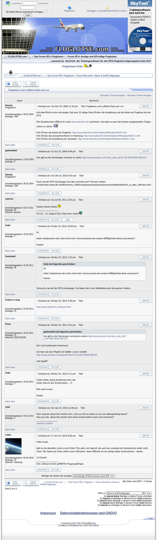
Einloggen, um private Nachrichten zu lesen (106, 11)
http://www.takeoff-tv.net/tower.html (54, 307)
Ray (80, 525)
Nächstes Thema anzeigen (139, 95)
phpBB (72, 523)
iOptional (95, 525)
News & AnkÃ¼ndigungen (107, 76)
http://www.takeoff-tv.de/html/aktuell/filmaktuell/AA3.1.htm (106, 139)
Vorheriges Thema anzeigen (112, 95)
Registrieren (69, 11)
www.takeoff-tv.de (80, 122)
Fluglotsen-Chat (72, 66)
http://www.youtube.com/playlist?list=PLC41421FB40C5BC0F (67, 355)
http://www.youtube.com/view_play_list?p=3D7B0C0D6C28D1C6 (114, 157)
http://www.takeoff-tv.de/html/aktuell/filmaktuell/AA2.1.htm (112, 136)
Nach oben (10, 145)
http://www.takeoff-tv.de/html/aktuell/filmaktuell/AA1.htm (99, 132)
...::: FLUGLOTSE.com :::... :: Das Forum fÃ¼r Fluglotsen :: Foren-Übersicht (55, 76)
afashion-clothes (45, 423)
